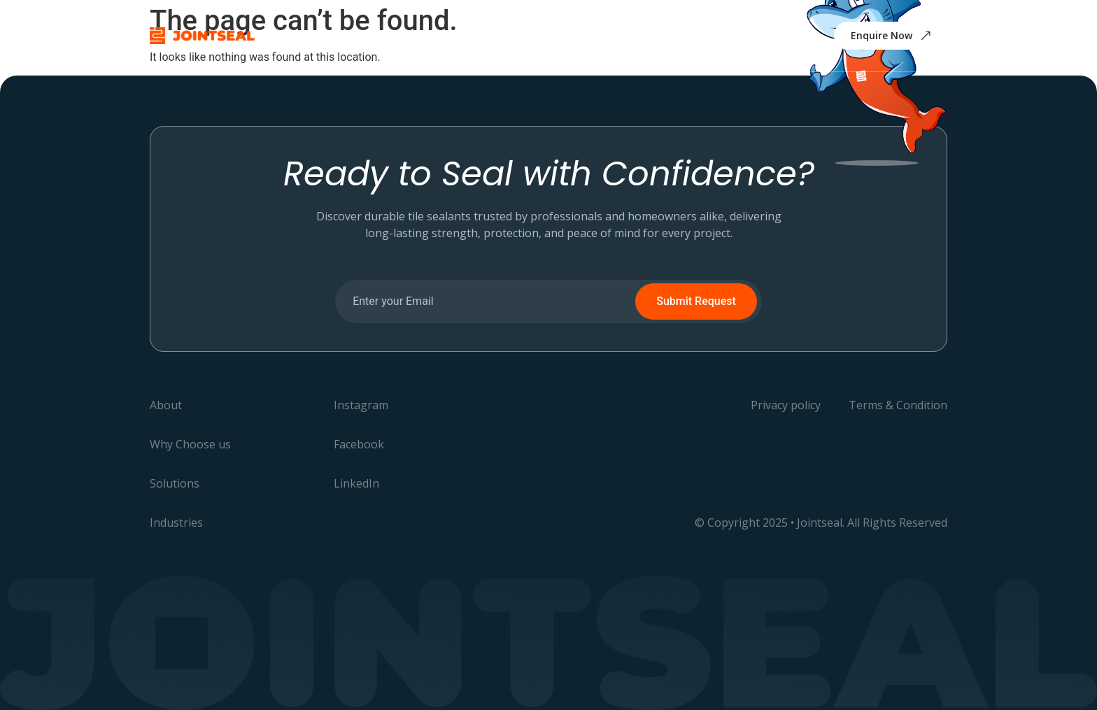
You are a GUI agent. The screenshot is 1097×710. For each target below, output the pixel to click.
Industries (588, 35)
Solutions (513, 35)
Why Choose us (425, 35)
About (345, 35)
